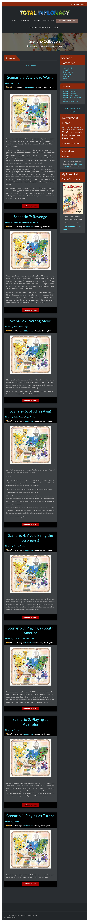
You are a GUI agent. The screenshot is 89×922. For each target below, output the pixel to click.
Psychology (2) (67, 74)
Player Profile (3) (68, 72)
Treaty (21, 417)
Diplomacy (9, 83)
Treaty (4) (66, 78)
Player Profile (24, 223)
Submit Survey (66, 143)
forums (77, 166)
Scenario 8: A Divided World (30, 77)
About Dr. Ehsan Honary (72, 108)
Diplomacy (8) (67, 68)
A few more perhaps (72, 135)
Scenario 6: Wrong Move (30, 321)
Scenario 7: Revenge (30, 216)
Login (77, 4)
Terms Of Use (32, 915)
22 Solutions (28, 734)
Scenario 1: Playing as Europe (30, 816)
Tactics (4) (66, 76)
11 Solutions (29, 643)
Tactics (16, 83)
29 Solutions (29, 87)
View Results (76, 143)
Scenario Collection (55, 46)
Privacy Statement (10, 917)
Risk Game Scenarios (37, 46)
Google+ (73, 112)
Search (83, 4)
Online (16, 223)
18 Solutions (28, 550)
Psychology (34, 223)
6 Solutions (29, 227)
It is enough (68, 138)
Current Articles (30, 65)
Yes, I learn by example (73, 132)
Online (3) (66, 70)
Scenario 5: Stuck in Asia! (30, 411)
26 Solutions (28, 331)
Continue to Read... (30, 206)
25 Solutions (28, 826)
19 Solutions (28, 421)
